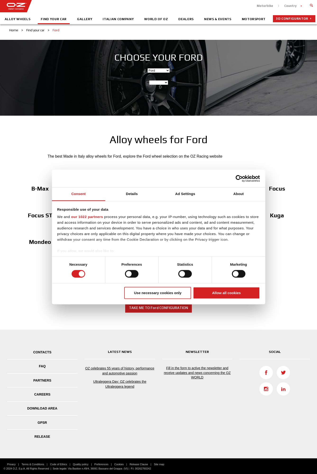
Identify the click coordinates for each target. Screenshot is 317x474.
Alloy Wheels (18, 19)
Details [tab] (132, 194)
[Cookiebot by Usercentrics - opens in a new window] (239, 178)
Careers (42, 394)
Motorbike (265, 6)
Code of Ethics (58, 464)
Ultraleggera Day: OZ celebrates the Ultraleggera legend (119, 384)
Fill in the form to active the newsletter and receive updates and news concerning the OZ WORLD (197, 372)
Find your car (53, 19)
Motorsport (254, 19)
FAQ (42, 366)
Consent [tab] (78, 194)
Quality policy (80, 464)
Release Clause (139, 464)
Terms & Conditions (33, 464)
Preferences (101, 464)
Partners (42, 380)
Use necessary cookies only (157, 293)
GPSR (42, 422)
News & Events (217, 19)
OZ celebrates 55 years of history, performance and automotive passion (119, 370)
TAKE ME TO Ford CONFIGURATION (158, 308)
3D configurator (292, 18)
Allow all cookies (226, 293)
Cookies (119, 464)
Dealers (186, 19)
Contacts (42, 352)
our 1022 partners (87, 217)
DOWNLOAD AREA (42, 408)
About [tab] (238, 194)
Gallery (84, 19)
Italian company (118, 19)
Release (42, 436)
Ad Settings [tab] (185, 194)
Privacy (11, 464)
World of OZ (156, 19)
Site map (159, 464)
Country (290, 6)
